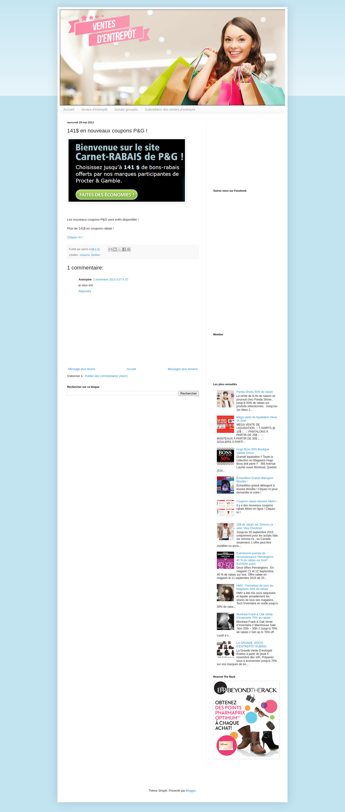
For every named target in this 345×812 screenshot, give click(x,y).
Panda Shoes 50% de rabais (254, 392)
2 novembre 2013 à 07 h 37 (110, 279)
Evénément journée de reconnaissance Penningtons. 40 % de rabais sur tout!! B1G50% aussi (255, 558)
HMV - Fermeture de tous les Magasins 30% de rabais (254, 587)
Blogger (191, 790)
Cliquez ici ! (75, 237)
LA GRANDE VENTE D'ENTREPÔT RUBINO (251, 644)
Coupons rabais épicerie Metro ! (256, 501)
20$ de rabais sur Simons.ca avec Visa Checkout (254, 526)
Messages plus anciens (183, 369)
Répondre (85, 291)
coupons (85, 254)
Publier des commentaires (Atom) (106, 376)
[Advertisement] (243, 151)
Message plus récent (81, 369)
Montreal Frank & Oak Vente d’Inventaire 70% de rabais (254, 616)
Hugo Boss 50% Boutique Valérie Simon (252, 451)
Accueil (68, 109)
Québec (95, 254)
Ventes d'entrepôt (94, 109)
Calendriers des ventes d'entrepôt (170, 109)
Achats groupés (126, 109)
